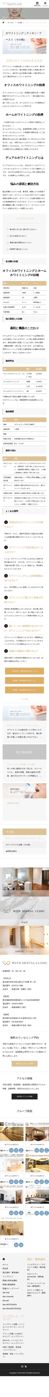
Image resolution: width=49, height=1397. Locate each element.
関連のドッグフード (11, 1288)
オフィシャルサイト (12, 1144)
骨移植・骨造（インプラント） (13, 1355)
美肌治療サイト (4, 1245)
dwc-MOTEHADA (10, 1305)
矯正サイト (4, 1151)
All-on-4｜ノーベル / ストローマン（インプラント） (13, 1341)
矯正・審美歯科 (36, 1259)
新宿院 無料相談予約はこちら (24, 680)
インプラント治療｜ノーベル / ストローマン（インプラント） (13, 1327)
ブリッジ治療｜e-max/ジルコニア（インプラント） (13, 1335)
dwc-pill (6, 1300)
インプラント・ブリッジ (13, 1317)
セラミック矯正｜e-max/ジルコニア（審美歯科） (36, 1293)
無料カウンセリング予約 (24, 1064)
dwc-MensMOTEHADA (12, 1309)
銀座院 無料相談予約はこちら (24, 690)
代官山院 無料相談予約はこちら (24, 671)
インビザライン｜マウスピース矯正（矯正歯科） (36, 1267)
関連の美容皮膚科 (10, 1280)
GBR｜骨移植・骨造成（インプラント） (12, 1348)
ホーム (5, 1264)
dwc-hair (6, 1292)
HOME (4, 1259)
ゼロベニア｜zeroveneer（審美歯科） (35, 1276)
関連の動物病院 (9, 1284)
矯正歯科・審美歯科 (11, 1272)
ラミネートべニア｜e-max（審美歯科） (36, 1284)
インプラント (8, 1276)
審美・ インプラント (30, 1213)
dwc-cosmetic (8, 1296)
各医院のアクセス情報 (24, 1096)
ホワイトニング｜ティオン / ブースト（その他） (26, 838)
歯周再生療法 (11, 851)
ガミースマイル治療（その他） (18, 845)
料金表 (5, 1268)
